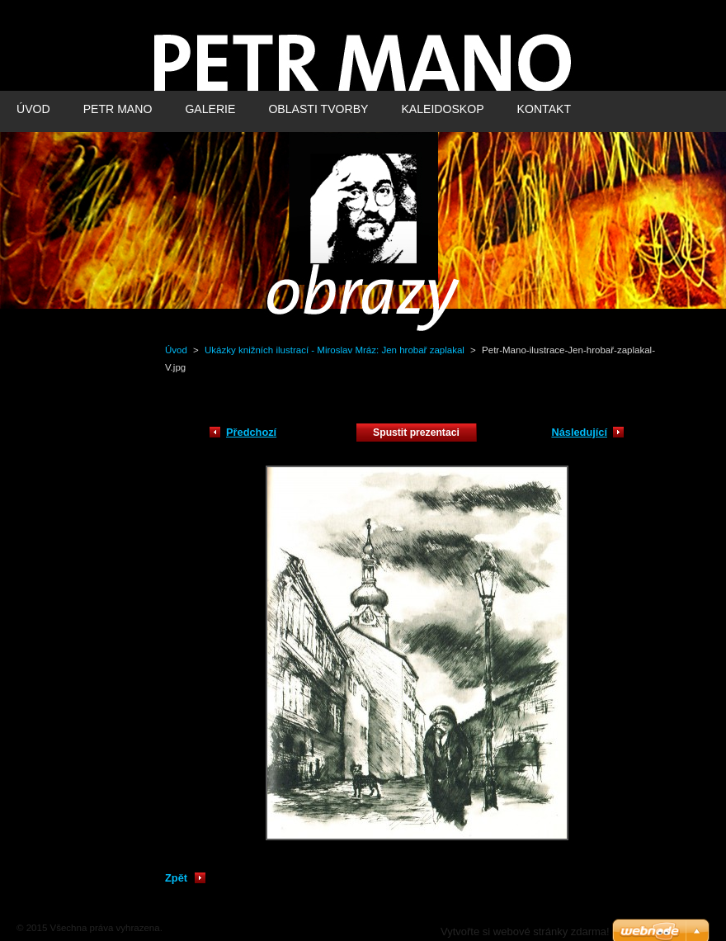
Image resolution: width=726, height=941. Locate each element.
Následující (579, 432)
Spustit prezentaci (416, 432)
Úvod (176, 350)
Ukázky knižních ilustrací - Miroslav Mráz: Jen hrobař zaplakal (334, 350)
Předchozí (251, 432)
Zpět (176, 878)
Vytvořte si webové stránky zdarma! (525, 931)
